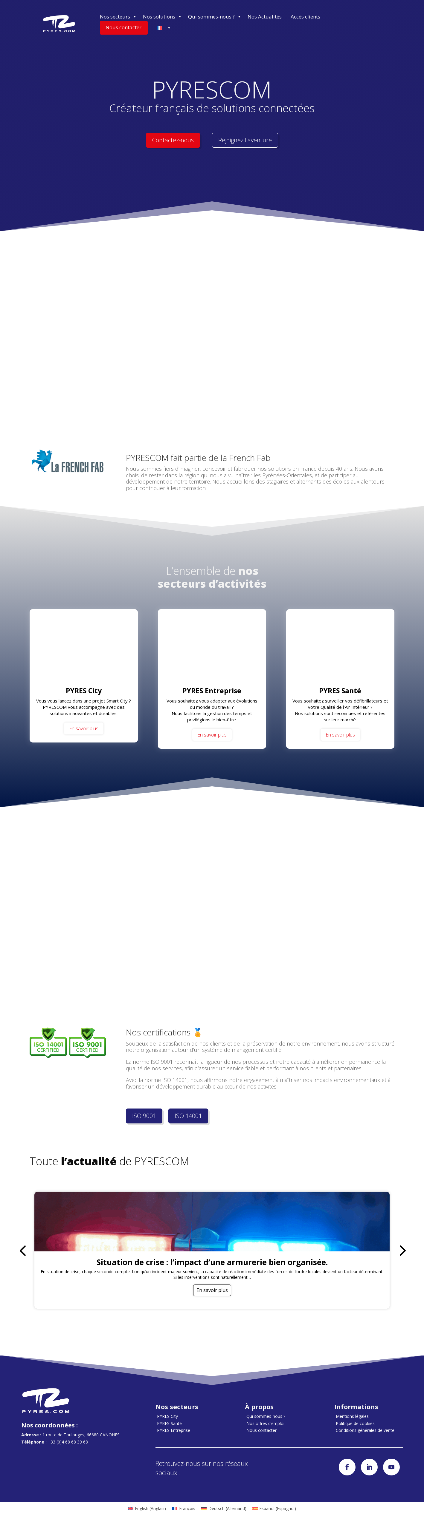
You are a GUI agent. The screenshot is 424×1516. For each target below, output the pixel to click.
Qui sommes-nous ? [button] (215, 16)
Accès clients (305, 16)
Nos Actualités (265, 16)
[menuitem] (147, 1508)
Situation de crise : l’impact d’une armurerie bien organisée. (212, 1262)
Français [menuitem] (187, 1509)
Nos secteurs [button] (118, 16)
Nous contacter (123, 27)
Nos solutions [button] (162, 16)
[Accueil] (59, 23)
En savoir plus (83, 728)
